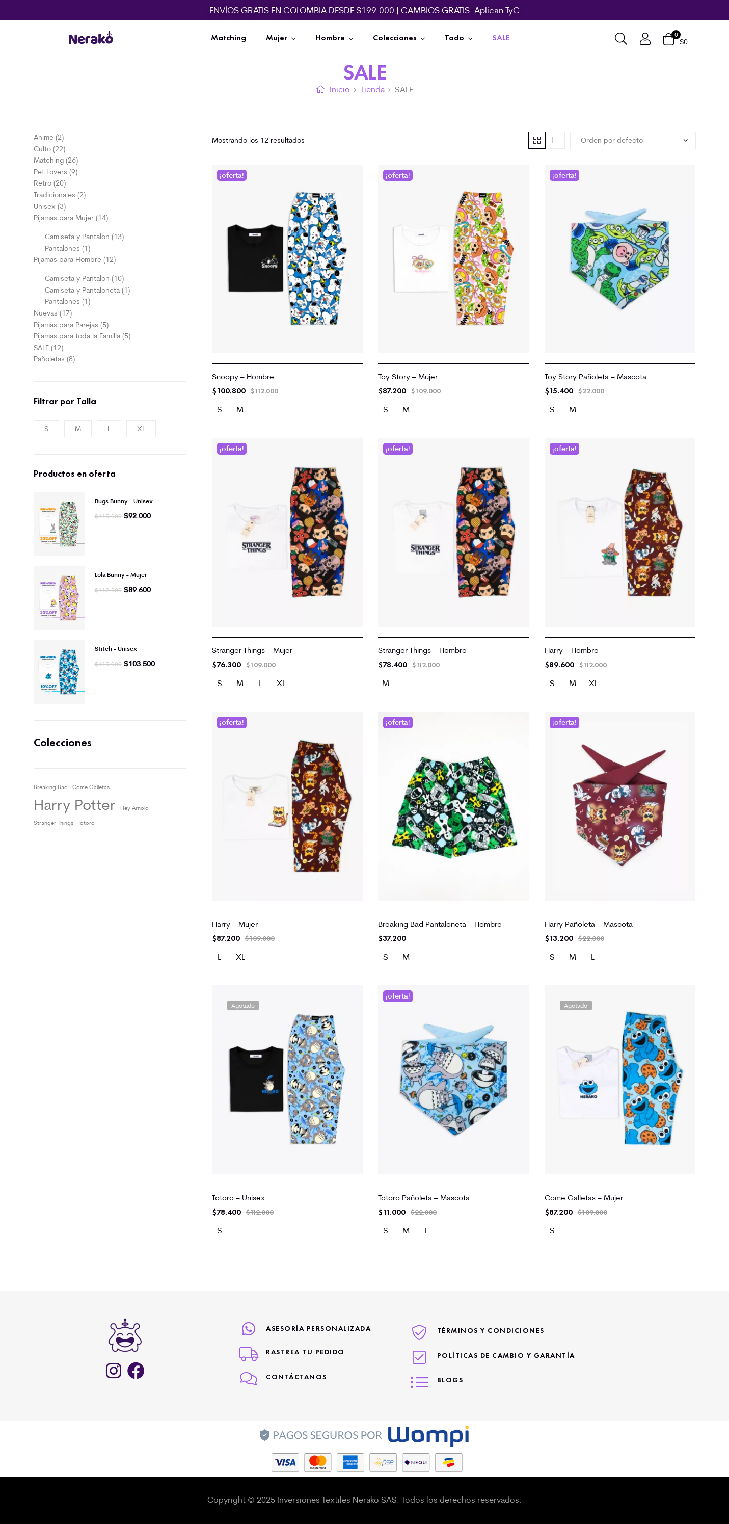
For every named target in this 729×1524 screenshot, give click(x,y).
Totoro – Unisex (238, 1197)
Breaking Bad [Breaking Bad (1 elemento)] (51, 787)
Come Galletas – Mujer (584, 1197)
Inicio (340, 89)
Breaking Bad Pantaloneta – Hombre (440, 924)
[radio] (219, 409)
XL (141, 428)
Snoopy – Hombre (243, 376)
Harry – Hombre (572, 650)
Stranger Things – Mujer (252, 650)
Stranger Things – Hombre (422, 650)
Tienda (372, 89)
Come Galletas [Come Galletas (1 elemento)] (91, 787)
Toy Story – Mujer (408, 376)
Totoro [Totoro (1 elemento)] (86, 822)
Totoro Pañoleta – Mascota (424, 1197)
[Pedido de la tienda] (633, 140)
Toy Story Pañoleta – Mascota (595, 376)
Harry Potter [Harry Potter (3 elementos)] (75, 804)
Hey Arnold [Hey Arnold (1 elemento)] (134, 807)
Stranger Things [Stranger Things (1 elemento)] (53, 822)
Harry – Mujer (235, 924)
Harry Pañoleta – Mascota (589, 924)
